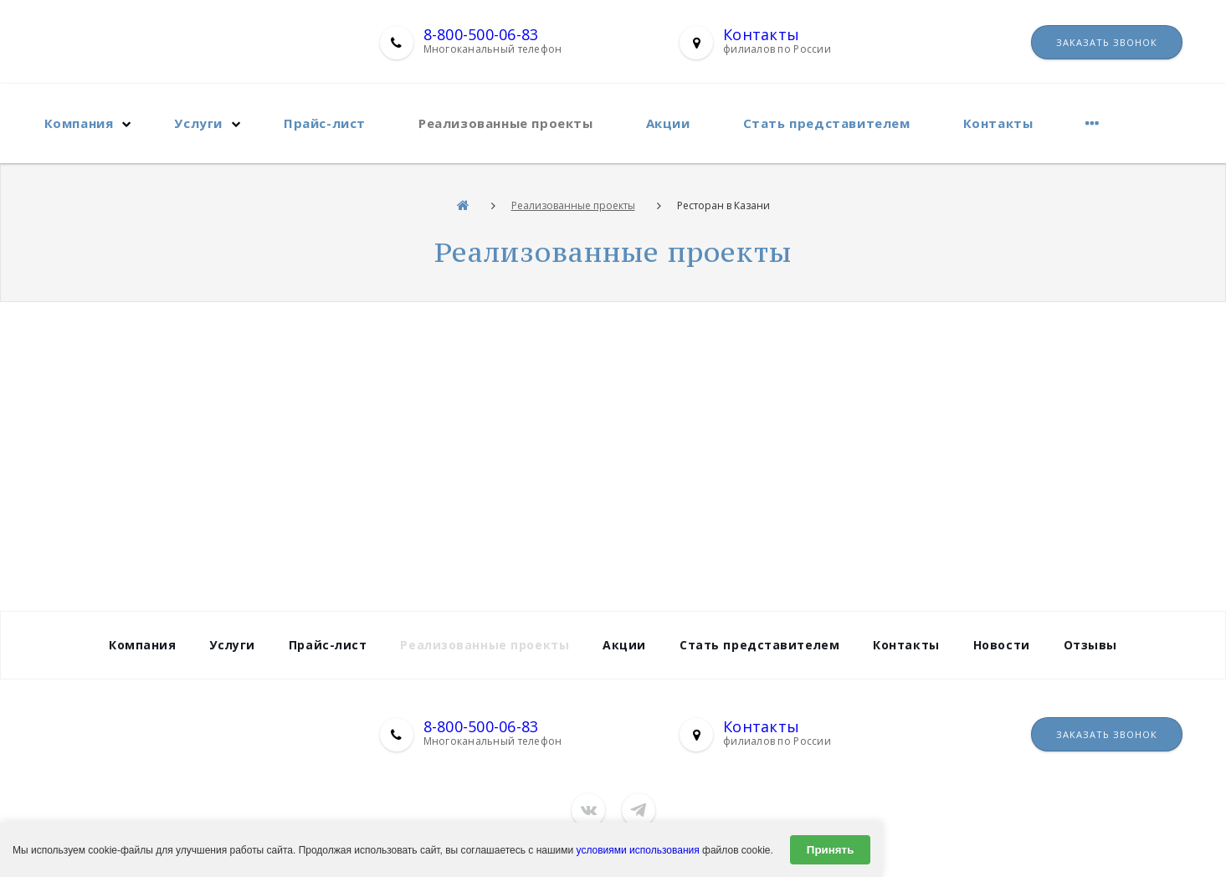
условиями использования (638, 850)
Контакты (761, 34)
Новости (1001, 645)
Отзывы (1090, 645)
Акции (668, 123)
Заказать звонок (1106, 42)
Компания (79, 123)
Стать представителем (827, 123)
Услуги (198, 123)
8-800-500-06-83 (481, 34)
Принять (830, 850)
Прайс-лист (325, 123)
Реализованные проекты (505, 123)
